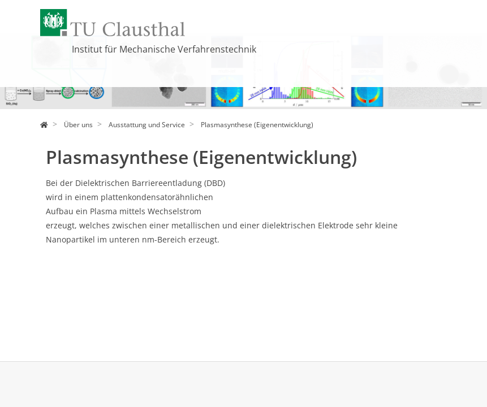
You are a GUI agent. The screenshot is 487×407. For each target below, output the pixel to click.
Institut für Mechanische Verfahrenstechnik (164, 49)
